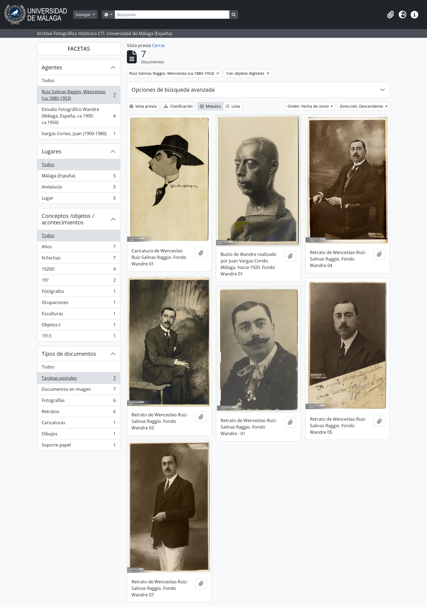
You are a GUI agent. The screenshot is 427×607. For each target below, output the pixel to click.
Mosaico (210, 106)
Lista (232, 106)
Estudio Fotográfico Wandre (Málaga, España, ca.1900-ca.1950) (78, 115)
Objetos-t (78, 325)
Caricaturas (78, 423)
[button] (390, 15)
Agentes (52, 67)
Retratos (78, 412)
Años (78, 247)
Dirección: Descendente (362, 106)
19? (78, 281)
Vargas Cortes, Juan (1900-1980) (78, 134)
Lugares (52, 151)
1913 (78, 337)
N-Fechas (78, 259)
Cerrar (158, 45)
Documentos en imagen (78, 390)
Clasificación (178, 106)
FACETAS (79, 48)
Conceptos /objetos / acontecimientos (68, 219)
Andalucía (78, 188)
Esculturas (78, 314)
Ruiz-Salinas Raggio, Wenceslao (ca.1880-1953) (78, 95)
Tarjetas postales (78, 379)
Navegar (84, 14)
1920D (78, 270)
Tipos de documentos (69, 353)
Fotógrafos (78, 292)
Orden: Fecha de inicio (309, 106)
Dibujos (78, 435)
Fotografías (78, 401)
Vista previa (143, 106)
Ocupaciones (78, 303)
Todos (48, 80)
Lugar (78, 199)
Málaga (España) (78, 176)
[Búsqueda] (172, 14)
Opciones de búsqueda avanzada (173, 89)
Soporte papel (78, 446)
